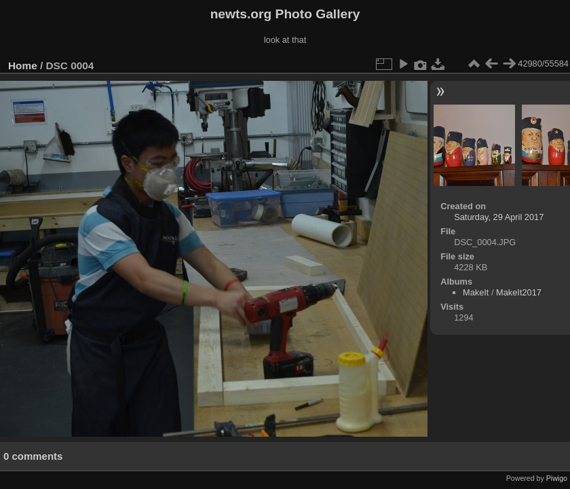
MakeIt (476, 292)
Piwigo (556, 478)
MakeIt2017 (519, 292)
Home (22, 65)
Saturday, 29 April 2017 (499, 217)
